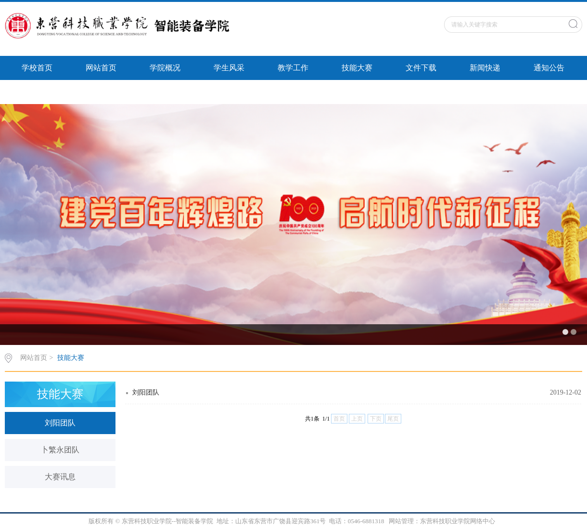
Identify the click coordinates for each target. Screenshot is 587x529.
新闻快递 (485, 68)
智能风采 (37, 92)
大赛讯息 (60, 477)
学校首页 (37, 68)
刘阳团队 (60, 423)
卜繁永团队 (60, 450)
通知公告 (549, 68)
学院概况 (165, 68)
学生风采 (229, 68)
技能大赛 (357, 68)
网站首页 (101, 68)
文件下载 (421, 68)
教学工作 (293, 68)
